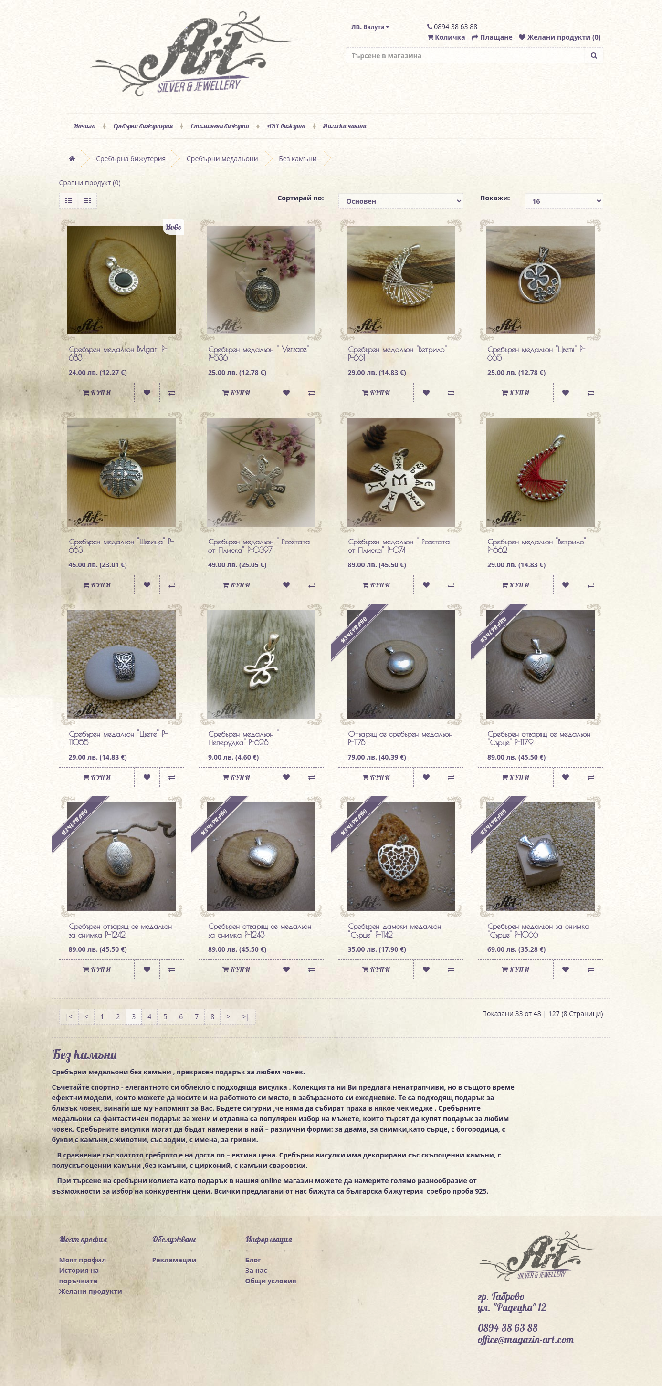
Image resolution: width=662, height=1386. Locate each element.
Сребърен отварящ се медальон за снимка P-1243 (259, 930)
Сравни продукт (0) (90, 182)
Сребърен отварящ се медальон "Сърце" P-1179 (538, 738)
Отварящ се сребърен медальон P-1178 (400, 738)
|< (69, 1016)
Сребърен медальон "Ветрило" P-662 (536, 545)
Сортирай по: (300, 197)
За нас (256, 1270)
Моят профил (82, 1259)
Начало (84, 126)
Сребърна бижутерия (143, 126)
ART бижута (286, 126)
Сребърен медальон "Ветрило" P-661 (397, 353)
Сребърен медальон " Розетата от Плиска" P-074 (399, 545)
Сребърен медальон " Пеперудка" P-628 (243, 738)
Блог (253, 1259)
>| (246, 1016)
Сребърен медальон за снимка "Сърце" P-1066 (538, 930)
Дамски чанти (344, 126)
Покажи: (495, 197)
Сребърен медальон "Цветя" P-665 (536, 353)
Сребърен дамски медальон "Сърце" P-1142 (394, 930)
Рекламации (174, 1259)
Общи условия (270, 1280)
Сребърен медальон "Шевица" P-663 (121, 545)
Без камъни (298, 158)
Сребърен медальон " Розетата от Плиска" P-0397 (259, 545)
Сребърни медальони (222, 158)
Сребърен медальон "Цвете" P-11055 (118, 738)
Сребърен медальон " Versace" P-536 (258, 353)
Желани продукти (90, 1291)
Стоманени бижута (219, 126)
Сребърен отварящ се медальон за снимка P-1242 (120, 930)
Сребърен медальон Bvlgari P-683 (118, 353)
